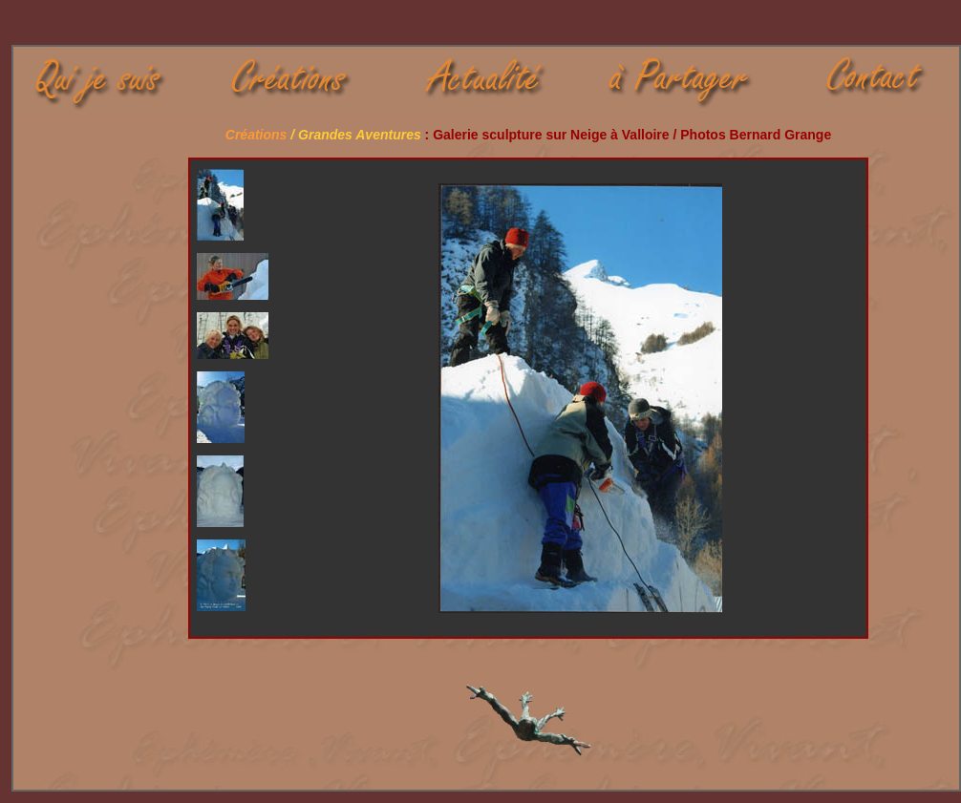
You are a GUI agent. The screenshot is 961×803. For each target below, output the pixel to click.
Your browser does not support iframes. (241, 398)
